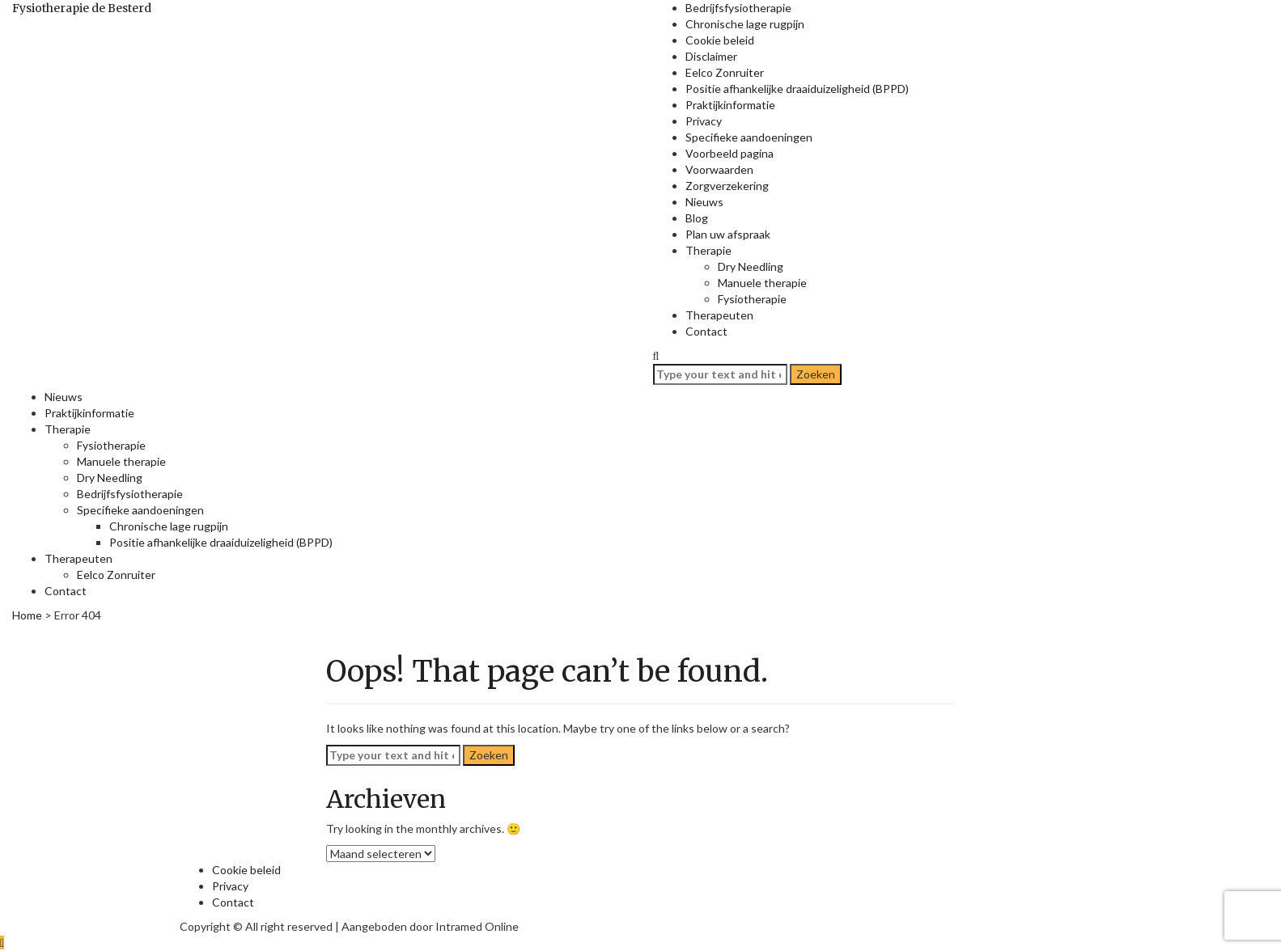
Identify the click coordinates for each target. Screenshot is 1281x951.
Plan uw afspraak (727, 234)
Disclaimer (711, 56)
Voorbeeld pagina (729, 153)
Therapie (708, 250)
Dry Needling (750, 266)
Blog (696, 218)
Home (27, 615)
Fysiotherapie (752, 299)
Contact (706, 331)
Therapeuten (719, 315)
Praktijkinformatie (730, 105)
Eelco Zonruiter (724, 72)
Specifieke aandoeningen (748, 137)
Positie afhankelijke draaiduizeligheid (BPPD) (797, 88)
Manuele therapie (762, 283)
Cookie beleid (719, 40)
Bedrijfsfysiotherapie (738, 8)
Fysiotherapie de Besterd (81, 8)
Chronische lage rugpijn (744, 24)
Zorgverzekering (727, 185)
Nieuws (704, 202)
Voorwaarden (719, 169)
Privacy (703, 121)
